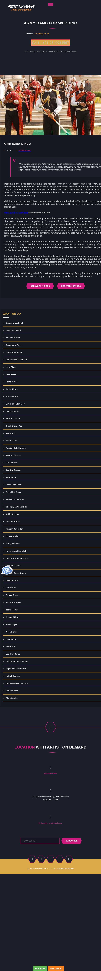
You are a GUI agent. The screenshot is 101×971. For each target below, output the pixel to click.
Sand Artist (11, 639)
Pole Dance (11, 477)
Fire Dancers (11, 462)
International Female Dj (16, 551)
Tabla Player (11, 624)
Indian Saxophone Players (17, 558)
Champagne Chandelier (16, 507)
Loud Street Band (14, 352)
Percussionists (12, 411)
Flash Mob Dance (13, 492)
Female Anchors (13, 536)
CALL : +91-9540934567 (50, 42)
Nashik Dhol (11, 632)
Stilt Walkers (11, 440)
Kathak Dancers (13, 676)
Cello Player (11, 374)
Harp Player (11, 367)
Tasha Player (11, 610)
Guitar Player (12, 389)
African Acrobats (13, 418)
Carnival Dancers (13, 470)
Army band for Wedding (16, 212)
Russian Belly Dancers (16, 448)
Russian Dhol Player (15, 499)
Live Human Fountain (15, 404)
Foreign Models (13, 543)
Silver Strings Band (14, 323)
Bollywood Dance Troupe (17, 661)
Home (29, 33)
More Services (12, 698)
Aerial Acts (10, 433)
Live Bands (11, 587)
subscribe (71, 841)
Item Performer (13, 521)
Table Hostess (12, 514)
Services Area (12, 690)
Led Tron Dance (13, 654)
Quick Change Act (14, 426)
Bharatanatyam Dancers (17, 683)
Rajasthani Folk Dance (16, 668)
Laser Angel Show (14, 484)
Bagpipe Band (12, 580)
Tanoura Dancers (13, 455)
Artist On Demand (38, 868)
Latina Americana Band (16, 359)
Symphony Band (13, 330)
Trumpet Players (13, 602)
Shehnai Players (13, 565)
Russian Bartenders (15, 529)
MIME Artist (11, 646)
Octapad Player (13, 617)
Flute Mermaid (12, 396)
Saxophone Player (14, 345)
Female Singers (12, 595)
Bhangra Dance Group (16, 573)
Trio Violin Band (13, 337)
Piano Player (11, 381)
